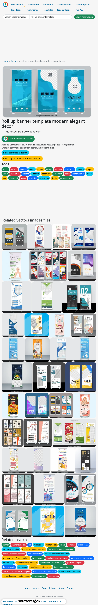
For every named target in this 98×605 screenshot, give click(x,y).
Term (44, 588)
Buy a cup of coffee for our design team (22, 158)
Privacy (52, 588)
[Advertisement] (49, 40)
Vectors (14, 61)
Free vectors (17, 4)
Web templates (83, 4)
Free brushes (32, 10)
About (61, 588)
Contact (70, 588)
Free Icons (16, 10)
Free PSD (79, 10)
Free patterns (64, 10)
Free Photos (33, 4)
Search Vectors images (15, 17)
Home (5, 61)
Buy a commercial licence (15, 152)
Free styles (47, 10)
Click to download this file (18, 138)
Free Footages (64, 4)
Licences (36, 588)
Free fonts (48, 4)
